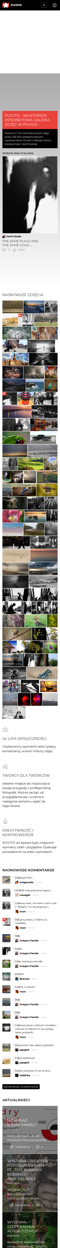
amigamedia (26, 882)
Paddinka (25, 1075)
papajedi (24, 1050)
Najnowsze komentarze (28, 870)
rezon (23, 911)
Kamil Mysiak (13, 236)
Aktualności (16, 1100)
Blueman (25, 979)
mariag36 (25, 895)
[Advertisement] (30, 42)
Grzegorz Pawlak (29, 940)
